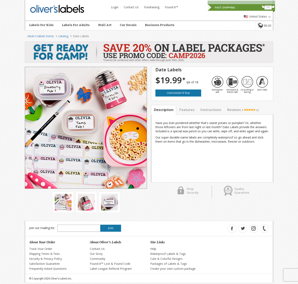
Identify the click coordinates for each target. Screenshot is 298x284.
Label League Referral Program (111, 269)
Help (153, 249)
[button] (264, 25)
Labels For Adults (76, 25)
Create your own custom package (173, 269)
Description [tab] (163, 109)
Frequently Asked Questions (48, 269)
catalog (63, 36)
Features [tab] (187, 109)
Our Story (96, 254)
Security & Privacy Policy (45, 259)
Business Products (159, 25)
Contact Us (131, 7)
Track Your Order (40, 249)
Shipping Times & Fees (44, 254)
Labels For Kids (41, 25)
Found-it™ (171, 7)
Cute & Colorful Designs (166, 259)
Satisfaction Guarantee (44, 264)
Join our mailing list (41, 228)
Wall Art (105, 25)
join (110, 228)
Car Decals (128, 25)
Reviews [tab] (243, 109)
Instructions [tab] (210, 109)
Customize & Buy (178, 93)
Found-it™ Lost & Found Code (110, 264)
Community (97, 259)
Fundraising (151, 7)
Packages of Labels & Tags (168, 264)
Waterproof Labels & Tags (168, 254)
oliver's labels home (40, 36)
